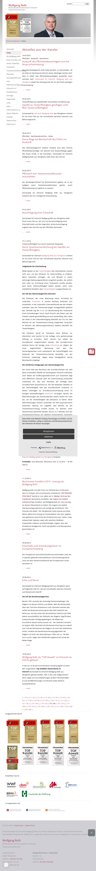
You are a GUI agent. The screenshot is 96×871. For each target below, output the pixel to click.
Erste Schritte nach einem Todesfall (14, 62)
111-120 (64, 700)
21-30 (40, 697)
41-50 (55, 697)
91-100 (45, 700)
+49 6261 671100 (15, 859)
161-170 (60, 703)
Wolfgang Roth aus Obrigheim (54, 255)
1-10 (25, 697)
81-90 (37, 700)
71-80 (29, 700)
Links (9, 103)
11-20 (32, 697)
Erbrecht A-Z (11, 88)
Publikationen (12, 92)
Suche (69, 4)
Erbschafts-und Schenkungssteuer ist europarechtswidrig (41, 547)
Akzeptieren (48, 431)
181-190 (31, 706)
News (9, 53)
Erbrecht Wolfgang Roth (44, 113)
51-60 (63, 697)
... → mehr (26, 90)
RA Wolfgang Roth (14, 56)
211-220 (60, 706)
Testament (11, 67)
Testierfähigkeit (45, 271)
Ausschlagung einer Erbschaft (37, 212)
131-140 (35, 703)
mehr (48, 442)
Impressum (11, 124)
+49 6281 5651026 (46, 862)
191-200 (41, 706)
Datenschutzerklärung (51, 452)
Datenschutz (11, 120)
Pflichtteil (10, 74)
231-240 (28, 709)
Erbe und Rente (30, 580)
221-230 (69, 706)
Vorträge (10, 95)
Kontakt (10, 117)
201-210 (50, 706)
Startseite (10, 49)
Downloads (11, 99)
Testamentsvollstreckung (14, 71)
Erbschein (54, 345)
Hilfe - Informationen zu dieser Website (13, 109)
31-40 (47, 697)
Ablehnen (48, 437)
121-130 (25, 703)
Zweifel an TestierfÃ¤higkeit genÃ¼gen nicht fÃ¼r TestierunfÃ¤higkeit (45, 106)
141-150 (44, 703)
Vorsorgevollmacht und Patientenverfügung (14, 81)
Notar (42, 310)
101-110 (54, 700)
